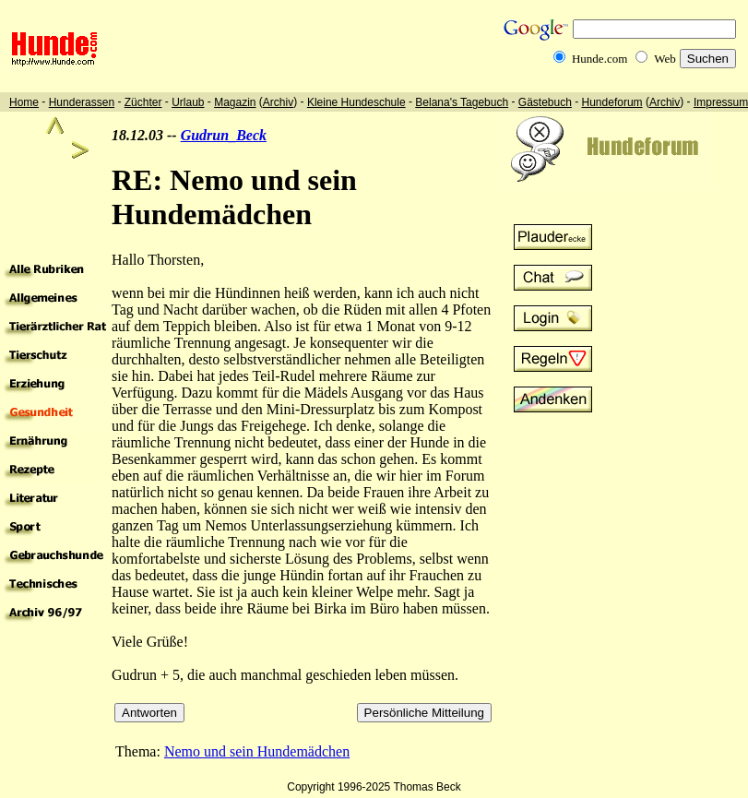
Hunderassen (81, 102)
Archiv (278, 102)
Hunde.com (599, 59)
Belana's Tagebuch (461, 102)
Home (24, 102)
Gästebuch (545, 102)
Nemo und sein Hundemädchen (257, 751)
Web (665, 59)
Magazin (234, 102)
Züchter (143, 102)
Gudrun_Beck (224, 135)
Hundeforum (612, 102)
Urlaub (188, 102)
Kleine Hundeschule (356, 102)
